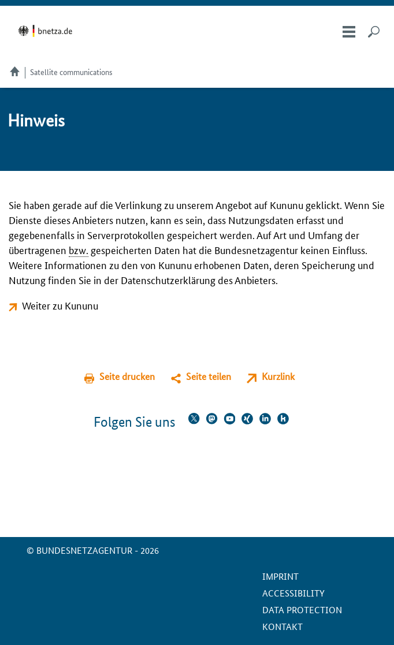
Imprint (280, 576)
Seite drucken (127, 376)
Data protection (302, 609)
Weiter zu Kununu (60, 305)
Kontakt (282, 626)
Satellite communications (71, 71)
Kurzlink (278, 376)
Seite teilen (208, 376)
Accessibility (293, 593)
